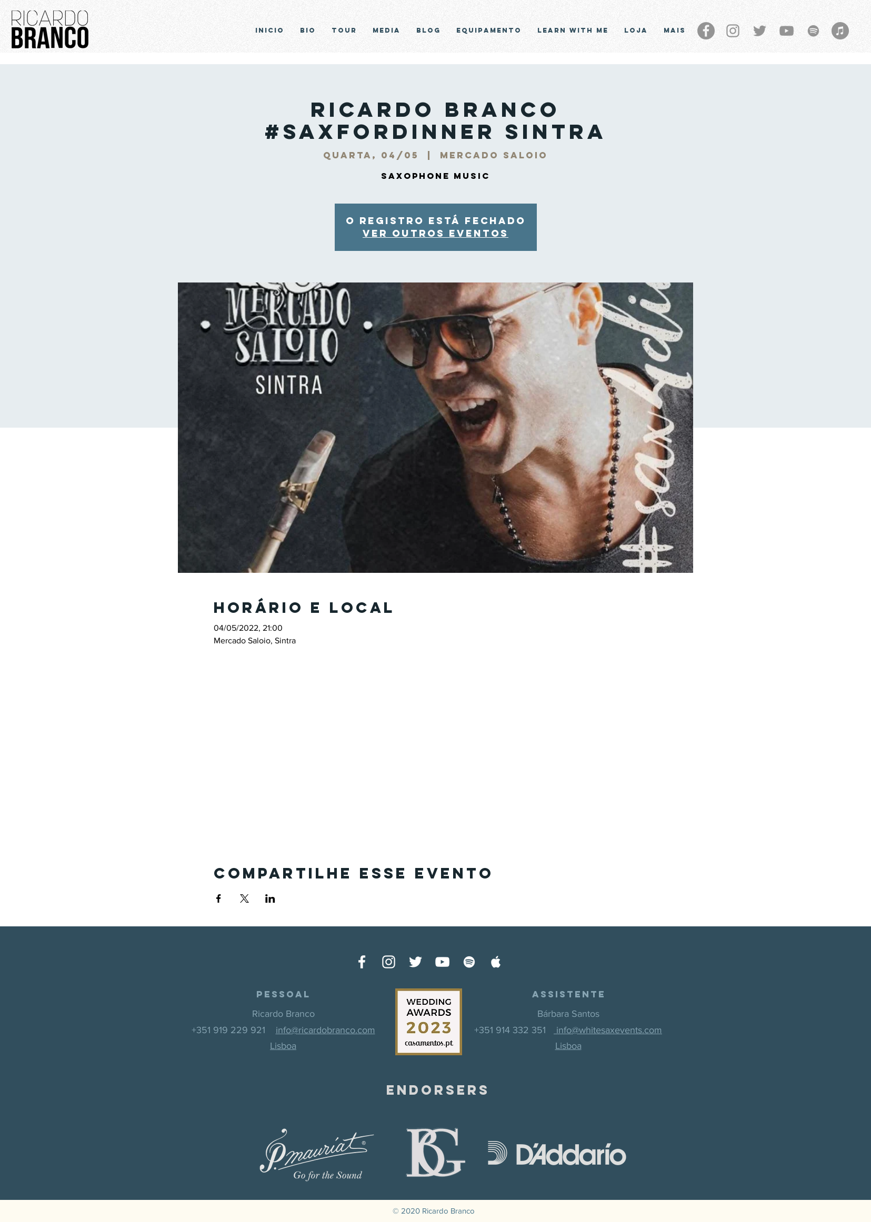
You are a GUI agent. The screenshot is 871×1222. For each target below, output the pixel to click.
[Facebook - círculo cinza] (706, 30)
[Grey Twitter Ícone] (759, 30)
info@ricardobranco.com (325, 1030)
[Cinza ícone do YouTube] (786, 30)
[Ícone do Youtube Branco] (442, 962)
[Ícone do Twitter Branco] (415, 962)
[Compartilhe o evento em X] (244, 898)
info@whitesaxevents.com (608, 1030)
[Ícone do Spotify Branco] (469, 962)
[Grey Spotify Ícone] (813, 30)
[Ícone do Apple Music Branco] (496, 962)
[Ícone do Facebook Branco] (362, 962)
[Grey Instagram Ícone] (733, 30)
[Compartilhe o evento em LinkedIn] (270, 898)
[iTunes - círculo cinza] (840, 30)
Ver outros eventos (435, 233)
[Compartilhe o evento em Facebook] (219, 898)
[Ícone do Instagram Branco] (388, 962)
